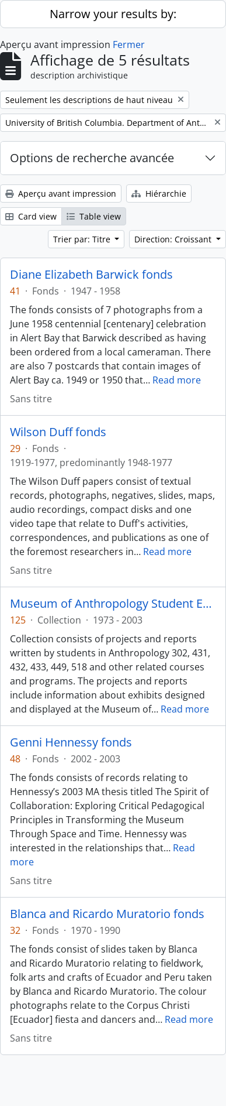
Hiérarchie (158, 193)
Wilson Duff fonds (58, 432)
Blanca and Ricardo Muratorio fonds (107, 914)
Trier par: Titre (83, 239)
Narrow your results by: (113, 14)
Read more (176, 380)
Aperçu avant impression (60, 193)
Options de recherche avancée (92, 158)
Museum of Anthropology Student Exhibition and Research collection (113, 604)
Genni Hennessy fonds (71, 742)
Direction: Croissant (174, 239)
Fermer (129, 44)
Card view (31, 216)
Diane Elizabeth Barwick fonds (91, 275)
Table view (94, 216)
